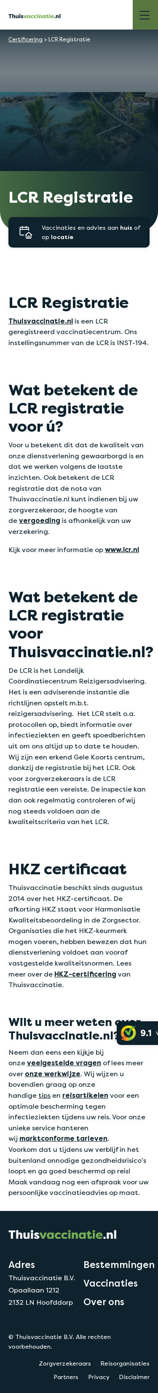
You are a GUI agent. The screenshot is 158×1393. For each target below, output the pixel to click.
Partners (66, 1377)
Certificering (25, 39)
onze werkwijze (52, 1073)
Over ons (103, 1301)
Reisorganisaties (125, 1363)
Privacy (99, 1377)
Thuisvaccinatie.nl (40, 321)
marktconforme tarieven (63, 1138)
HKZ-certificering (85, 974)
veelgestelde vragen (64, 1062)
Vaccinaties (110, 1283)
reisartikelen (85, 1095)
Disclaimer (134, 1377)
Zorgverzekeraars (65, 1363)
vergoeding (39, 520)
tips (44, 1095)
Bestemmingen (119, 1264)
